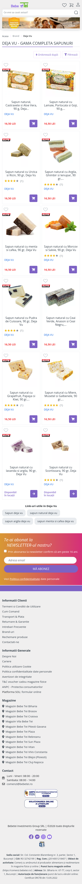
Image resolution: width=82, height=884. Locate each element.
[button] (33, 494)
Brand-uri (8, 632)
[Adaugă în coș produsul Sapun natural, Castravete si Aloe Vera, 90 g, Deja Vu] (33, 123)
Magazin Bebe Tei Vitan (18, 747)
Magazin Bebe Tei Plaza (18, 731)
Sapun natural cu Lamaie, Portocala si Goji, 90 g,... (61, 105)
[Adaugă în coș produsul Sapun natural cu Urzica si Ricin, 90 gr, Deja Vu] (33, 198)
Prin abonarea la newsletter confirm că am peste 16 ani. (43, 551)
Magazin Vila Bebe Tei (17, 721)
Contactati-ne (10, 642)
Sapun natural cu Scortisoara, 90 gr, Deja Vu (60, 471)
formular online (31, 692)
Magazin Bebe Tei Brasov (19, 711)
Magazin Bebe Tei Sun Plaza (21, 741)
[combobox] (41, 12)
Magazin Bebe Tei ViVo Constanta (24, 752)
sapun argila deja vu (17, 521)
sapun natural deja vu (43, 513)
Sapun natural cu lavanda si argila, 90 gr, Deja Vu (21, 471)
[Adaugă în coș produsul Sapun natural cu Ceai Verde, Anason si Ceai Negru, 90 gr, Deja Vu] (73, 344)
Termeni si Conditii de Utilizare (21, 606)
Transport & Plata (13, 616)
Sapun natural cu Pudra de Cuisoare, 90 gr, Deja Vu (21, 321)
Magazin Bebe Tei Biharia (19, 706)
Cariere (6, 661)
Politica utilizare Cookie (16, 666)
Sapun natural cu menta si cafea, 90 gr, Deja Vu (21, 248)
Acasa (5, 36)
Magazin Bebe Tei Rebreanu (21, 736)
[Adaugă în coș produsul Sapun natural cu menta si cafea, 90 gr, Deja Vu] (33, 269)
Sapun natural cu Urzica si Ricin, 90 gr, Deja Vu (21, 173)
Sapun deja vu (14, 513)
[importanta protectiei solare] (41, 22)
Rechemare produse (15, 637)
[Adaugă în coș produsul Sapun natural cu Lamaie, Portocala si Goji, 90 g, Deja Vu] (73, 123)
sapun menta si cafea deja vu (55, 521)
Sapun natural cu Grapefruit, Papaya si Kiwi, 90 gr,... (21, 396)
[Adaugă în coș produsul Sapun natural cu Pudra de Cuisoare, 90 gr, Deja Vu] (33, 344)
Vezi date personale (32, 579)
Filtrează (71, 54)
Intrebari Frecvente (14, 627)
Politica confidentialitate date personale (27, 671)
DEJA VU (9, 114)
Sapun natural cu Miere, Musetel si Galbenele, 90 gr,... (60, 396)
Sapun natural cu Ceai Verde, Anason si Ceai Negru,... (61, 321)
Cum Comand (10, 611)
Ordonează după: (47, 54)
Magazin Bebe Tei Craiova (20, 716)
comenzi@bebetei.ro (20, 784)
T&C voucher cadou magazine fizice (24, 681)
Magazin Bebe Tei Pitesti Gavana (24, 726)
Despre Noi (9, 656)
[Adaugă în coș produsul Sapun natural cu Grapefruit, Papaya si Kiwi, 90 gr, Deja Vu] (33, 419)
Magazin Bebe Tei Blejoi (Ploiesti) (24, 757)
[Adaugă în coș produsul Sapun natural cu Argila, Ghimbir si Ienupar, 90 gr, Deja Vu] (73, 198)
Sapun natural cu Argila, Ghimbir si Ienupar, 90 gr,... (61, 175)
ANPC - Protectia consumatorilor (22, 687)
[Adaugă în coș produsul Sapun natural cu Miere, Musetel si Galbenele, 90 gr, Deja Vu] (73, 419)
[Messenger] (37, 836)
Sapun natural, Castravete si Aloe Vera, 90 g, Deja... (21, 105)
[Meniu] (5, 5)
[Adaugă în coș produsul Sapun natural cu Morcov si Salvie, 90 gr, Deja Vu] (73, 269)
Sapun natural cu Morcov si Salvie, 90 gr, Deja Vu (61, 248)
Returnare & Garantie (15, 621)
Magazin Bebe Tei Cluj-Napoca (23, 762)
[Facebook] (31, 836)
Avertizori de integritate (17, 676)
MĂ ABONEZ (41, 569)
